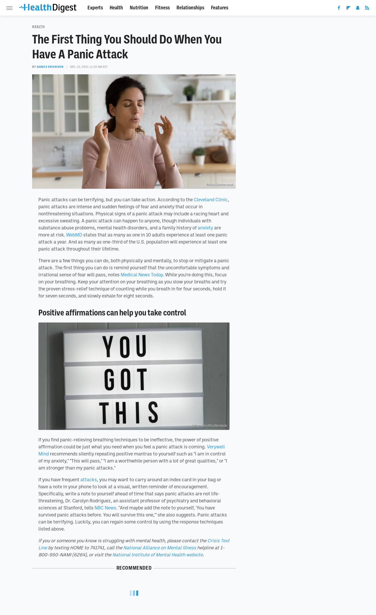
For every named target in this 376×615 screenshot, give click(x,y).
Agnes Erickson (50, 67)
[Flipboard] (348, 8)
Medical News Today (142, 274)
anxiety (205, 227)
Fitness (162, 8)
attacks (88, 479)
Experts (95, 8)
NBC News (105, 507)
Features (219, 8)
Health (116, 8)
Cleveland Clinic (211, 199)
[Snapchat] (357, 8)
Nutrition (139, 8)
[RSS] (367, 8)
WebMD (74, 235)
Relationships (190, 8)
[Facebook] (339, 8)
